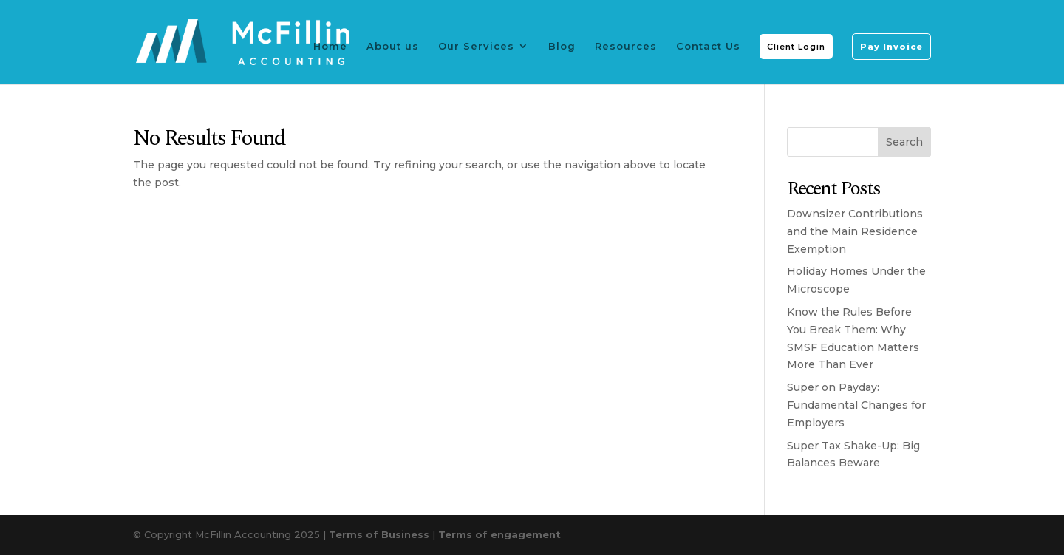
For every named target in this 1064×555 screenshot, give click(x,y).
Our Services (476, 46)
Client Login (796, 46)
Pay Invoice (891, 46)
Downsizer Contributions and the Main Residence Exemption (855, 231)
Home (330, 46)
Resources (626, 46)
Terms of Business (379, 534)
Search (904, 142)
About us (392, 46)
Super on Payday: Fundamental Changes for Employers (856, 405)
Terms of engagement (499, 534)
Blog (562, 46)
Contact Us (708, 46)
